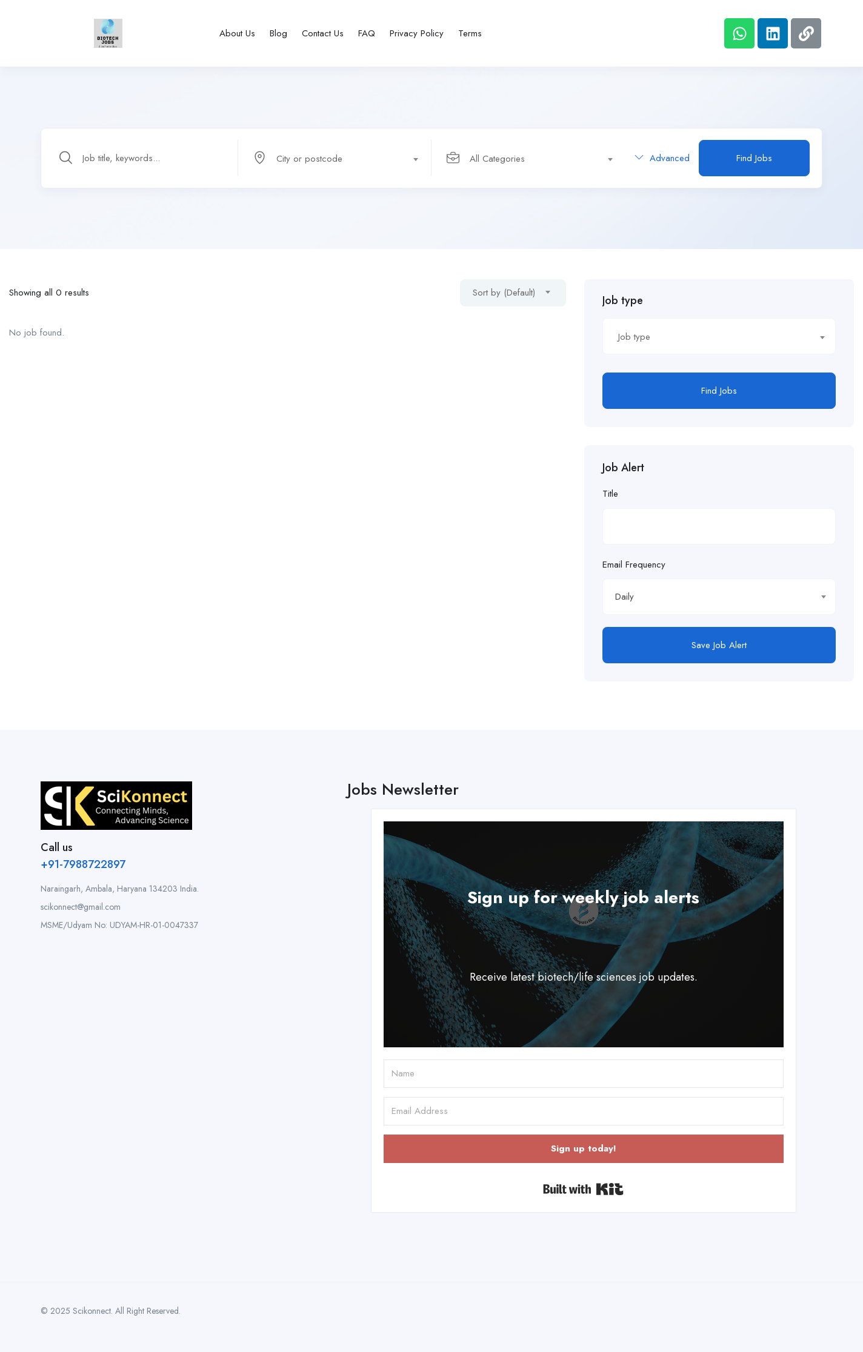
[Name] (584, 1073)
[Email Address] (584, 1111)
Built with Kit (583, 1189)
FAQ (366, 33)
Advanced (662, 158)
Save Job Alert (719, 645)
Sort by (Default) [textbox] (504, 292)
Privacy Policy (417, 33)
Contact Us (323, 33)
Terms (470, 33)
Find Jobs (754, 158)
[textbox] (334, 159)
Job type (622, 300)
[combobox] (341, 158)
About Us (237, 33)
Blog (278, 33)
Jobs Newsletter (403, 789)
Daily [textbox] (624, 596)
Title (610, 493)
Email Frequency (633, 564)
